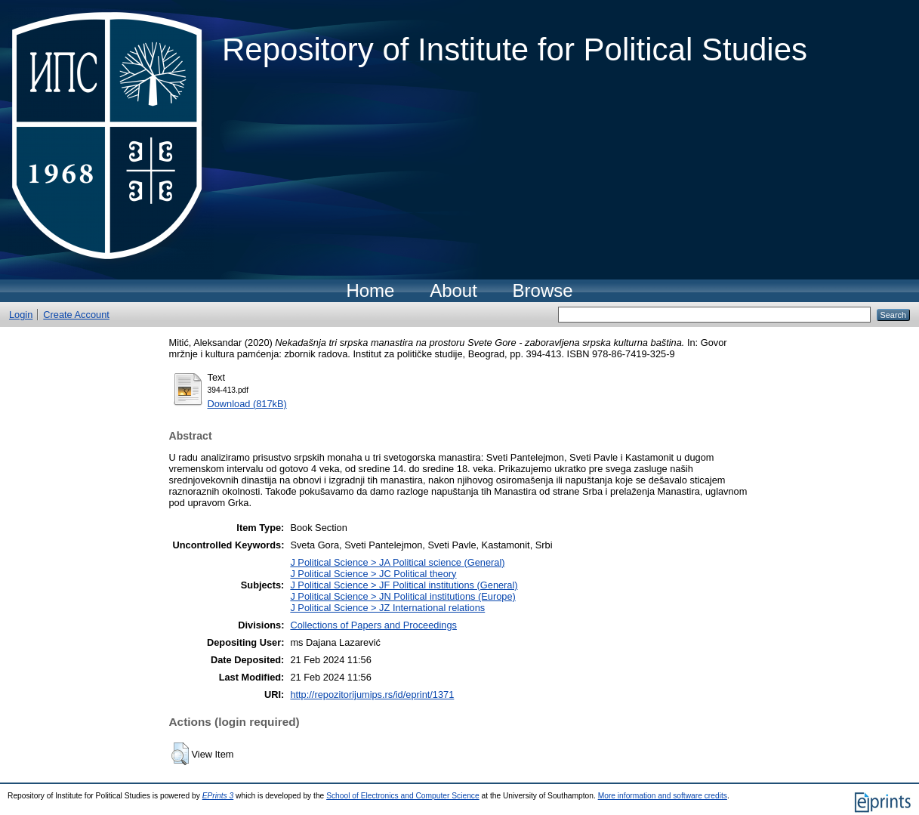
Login (20, 314)
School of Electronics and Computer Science (403, 796)
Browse (543, 290)
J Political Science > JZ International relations (387, 607)
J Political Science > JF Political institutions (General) (403, 585)
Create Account (76, 314)
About (453, 290)
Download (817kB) (247, 403)
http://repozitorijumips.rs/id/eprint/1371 (372, 694)
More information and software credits (662, 796)
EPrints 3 (218, 796)
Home (370, 290)
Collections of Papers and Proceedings (373, 625)
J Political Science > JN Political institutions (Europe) (402, 596)
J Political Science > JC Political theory (373, 573)
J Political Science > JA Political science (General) (397, 562)
